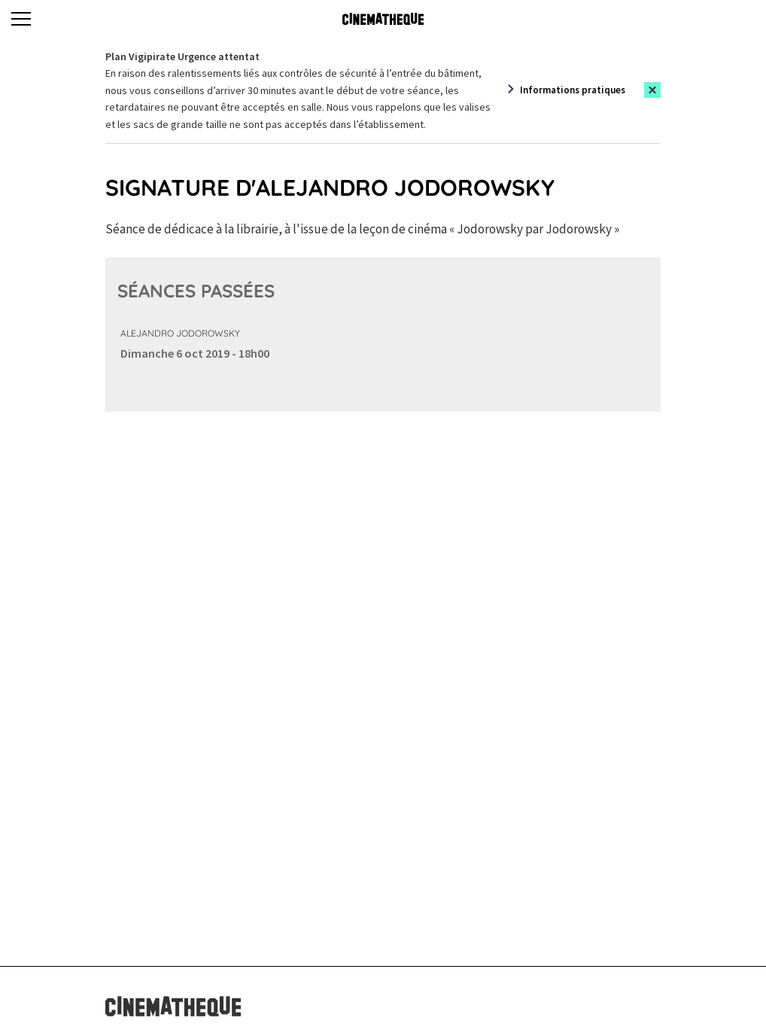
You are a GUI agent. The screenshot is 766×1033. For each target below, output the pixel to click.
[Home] (383, 18)
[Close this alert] (652, 90)
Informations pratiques (572, 90)
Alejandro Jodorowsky (180, 333)
